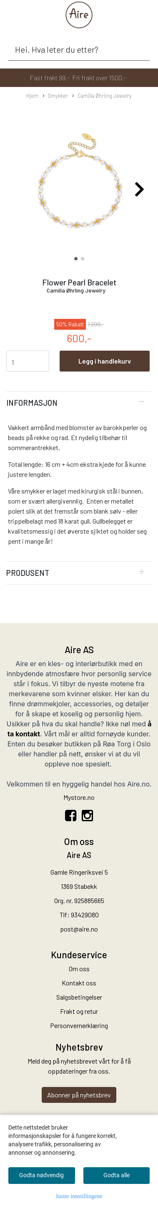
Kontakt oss (79, 983)
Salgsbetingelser (79, 997)
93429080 (85, 915)
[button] (76, 258)
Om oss (79, 968)
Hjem (32, 95)
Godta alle (116, 1175)
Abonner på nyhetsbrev (79, 1095)
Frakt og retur (79, 1011)
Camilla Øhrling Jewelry (102, 96)
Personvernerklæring (79, 1025)
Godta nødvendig (41, 1175)
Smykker (55, 96)
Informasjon (32, 402)
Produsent (27, 573)
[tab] (79, 403)
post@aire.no (79, 929)
